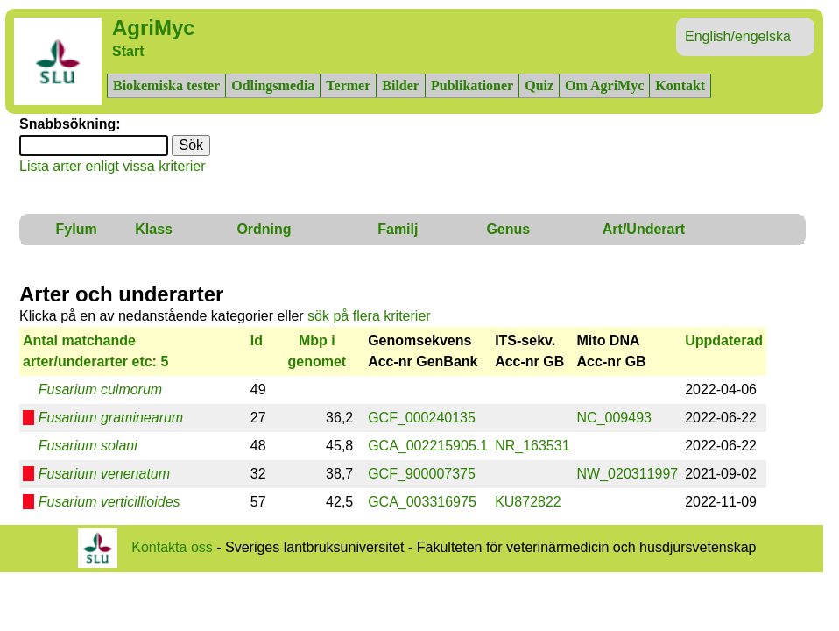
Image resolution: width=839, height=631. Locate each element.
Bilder (401, 85)
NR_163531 (532, 445)
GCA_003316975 (422, 501)
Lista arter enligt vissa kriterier (112, 166)
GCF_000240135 (422, 417)
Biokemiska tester (166, 85)
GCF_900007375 (422, 473)
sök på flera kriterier (369, 315)
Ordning (263, 229)
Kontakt (680, 85)
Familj (397, 229)
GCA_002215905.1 (428, 445)
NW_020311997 (628, 473)
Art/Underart (644, 229)
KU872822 (528, 501)
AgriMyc (153, 27)
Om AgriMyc (604, 85)
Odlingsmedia (272, 85)
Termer (348, 85)
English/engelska (738, 36)
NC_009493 (614, 417)
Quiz (539, 85)
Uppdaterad (724, 340)
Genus (508, 229)
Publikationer (472, 85)
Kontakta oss (172, 546)
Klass (154, 229)
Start (128, 51)
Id (256, 340)
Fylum (76, 229)
